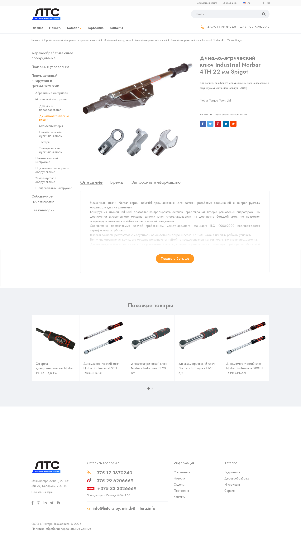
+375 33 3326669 (116, 488)
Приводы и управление (50, 66)
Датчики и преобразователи (51, 108)
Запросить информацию (156, 182)
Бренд (116, 182)
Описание (91, 182)
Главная (36, 40)
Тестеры (44, 142)
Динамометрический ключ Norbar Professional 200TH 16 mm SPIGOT (244, 368)
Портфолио (181, 490)
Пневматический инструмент (46, 160)
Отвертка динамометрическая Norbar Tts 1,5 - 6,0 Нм (55, 368)
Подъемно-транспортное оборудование (52, 170)
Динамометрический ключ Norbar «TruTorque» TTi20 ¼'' (149, 368)
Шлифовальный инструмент (53, 188)
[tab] (91, 182)
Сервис (229, 490)
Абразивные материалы (51, 93)
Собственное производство (42, 199)
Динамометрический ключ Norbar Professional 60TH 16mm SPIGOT (101, 368)
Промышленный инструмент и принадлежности (72, 40)
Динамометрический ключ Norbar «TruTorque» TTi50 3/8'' (197, 368)
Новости (179, 478)
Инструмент (232, 484)
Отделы (179, 484)
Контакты (179, 497)
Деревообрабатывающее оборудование (52, 56)
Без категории (42, 210)
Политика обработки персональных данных (61, 529)
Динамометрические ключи (151, 40)
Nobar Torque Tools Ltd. (216, 96)
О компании (182, 472)
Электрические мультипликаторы (50, 150)
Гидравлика (232, 472)
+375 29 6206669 (113, 480)
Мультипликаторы (51, 126)
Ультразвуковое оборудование (45, 180)
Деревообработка (236, 478)
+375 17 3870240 (112, 472)
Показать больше (175, 258)
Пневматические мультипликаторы (50, 134)
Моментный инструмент (117, 40)
